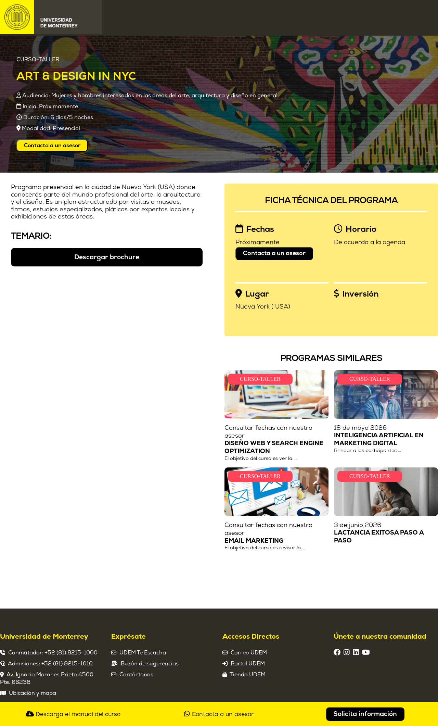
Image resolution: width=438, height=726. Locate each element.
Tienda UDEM (248, 674)
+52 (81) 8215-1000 (71, 652)
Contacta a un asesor (52, 145)
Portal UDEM (248, 663)
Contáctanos (136, 674)
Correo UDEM (249, 652)
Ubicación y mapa (32, 693)
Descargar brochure (106, 257)
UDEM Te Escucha (142, 652)
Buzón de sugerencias (150, 663)
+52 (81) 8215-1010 (67, 663)
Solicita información (365, 714)
